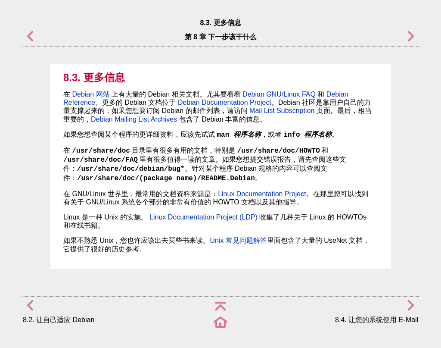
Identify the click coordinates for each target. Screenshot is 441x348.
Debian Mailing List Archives (134, 119)
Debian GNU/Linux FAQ (279, 94)
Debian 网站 (90, 94)
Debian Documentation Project (224, 102)
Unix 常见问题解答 (238, 240)
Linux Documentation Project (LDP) (203, 217)
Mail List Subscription (281, 110)
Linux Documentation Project (262, 194)
